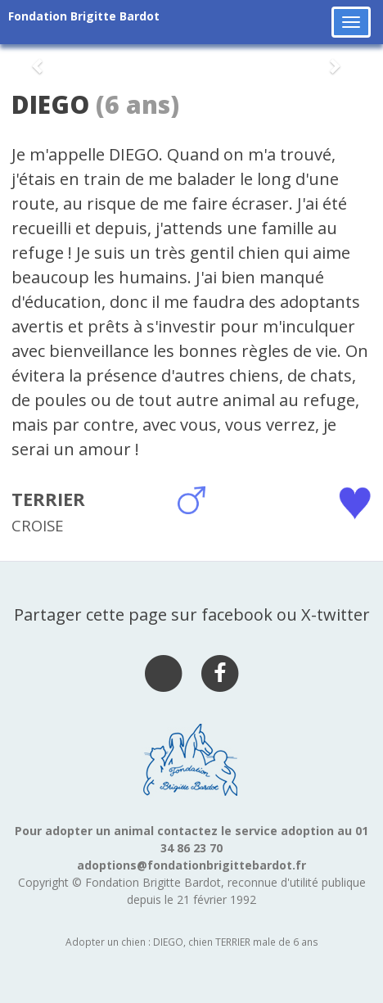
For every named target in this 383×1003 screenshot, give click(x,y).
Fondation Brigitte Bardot (84, 16)
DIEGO (50, 104)
